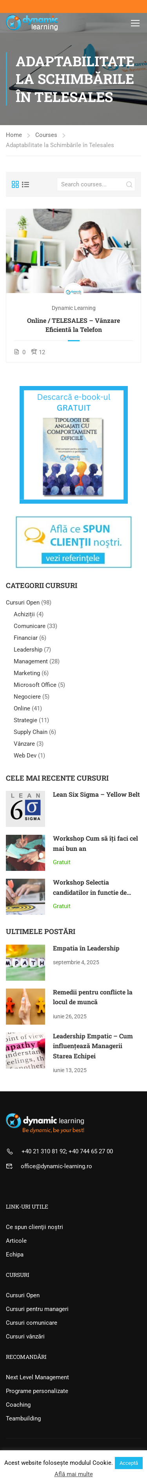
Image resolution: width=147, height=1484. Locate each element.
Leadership (28, 649)
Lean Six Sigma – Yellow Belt (96, 794)
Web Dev (25, 755)
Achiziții (24, 614)
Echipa (15, 1254)
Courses (46, 134)
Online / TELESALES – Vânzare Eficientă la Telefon (73, 324)
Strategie (25, 720)
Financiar (26, 637)
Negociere (27, 696)
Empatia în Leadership (86, 948)
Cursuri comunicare (31, 1322)
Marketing (27, 673)
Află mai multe (73, 1474)
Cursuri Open (23, 602)
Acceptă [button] (129, 1463)
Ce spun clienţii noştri (34, 1227)
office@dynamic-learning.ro (56, 1166)
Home (14, 134)
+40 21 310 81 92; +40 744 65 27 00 (67, 1151)
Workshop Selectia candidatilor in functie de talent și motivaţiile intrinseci (97, 892)
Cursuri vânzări (25, 1336)
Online (22, 708)
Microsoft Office (35, 684)
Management (31, 661)
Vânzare (24, 743)
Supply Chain (30, 732)
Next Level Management (37, 1377)
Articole (16, 1240)
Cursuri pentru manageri (37, 1309)
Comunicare (29, 626)
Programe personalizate (37, 1391)
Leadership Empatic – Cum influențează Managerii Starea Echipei (93, 1046)
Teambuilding (23, 1418)
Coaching (18, 1404)
